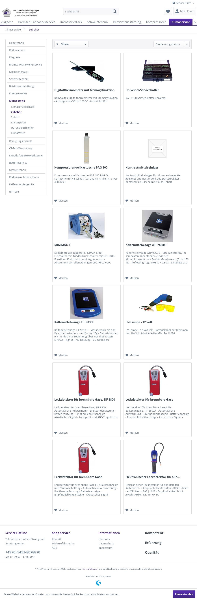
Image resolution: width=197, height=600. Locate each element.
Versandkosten (90, 568)
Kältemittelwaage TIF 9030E (74, 322)
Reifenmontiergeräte (21, 184)
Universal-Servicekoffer (142, 90)
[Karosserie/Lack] (71, 22)
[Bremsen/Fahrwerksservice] (37, 22)
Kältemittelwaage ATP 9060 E (146, 245)
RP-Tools (14, 191)
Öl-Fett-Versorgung (20, 148)
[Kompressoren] (156, 22)
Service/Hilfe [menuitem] (182, 3)
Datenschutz (106, 543)
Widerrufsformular (63, 543)
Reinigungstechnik (20, 141)
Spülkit (15, 117)
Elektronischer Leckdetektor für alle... (152, 477)
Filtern (62, 44)
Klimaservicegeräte (22, 106)
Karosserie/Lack (18, 71)
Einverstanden (184, 594)
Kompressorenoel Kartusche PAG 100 (80, 167)
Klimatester (18, 133)
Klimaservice (17, 100)
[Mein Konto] (185, 11)
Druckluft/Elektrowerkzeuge (26, 155)
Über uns (104, 539)
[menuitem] (90, 11)
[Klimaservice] (180, 22)
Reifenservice (17, 50)
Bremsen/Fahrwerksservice (25, 64)
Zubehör (16, 112)
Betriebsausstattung (21, 86)
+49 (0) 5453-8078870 (22, 552)
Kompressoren (18, 93)
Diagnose (14, 57)
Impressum (105, 547)
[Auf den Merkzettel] (61, 123)
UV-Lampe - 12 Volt (138, 322)
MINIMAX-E (62, 245)
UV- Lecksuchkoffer (22, 127)
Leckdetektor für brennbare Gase (149, 400)
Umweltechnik (17, 170)
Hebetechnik (16, 43)
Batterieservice (18, 162)
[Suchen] (114, 11)
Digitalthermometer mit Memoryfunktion (84, 90)
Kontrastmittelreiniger (141, 167)
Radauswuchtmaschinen (24, 177)
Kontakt (56, 539)
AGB (54, 547)
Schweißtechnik (18, 79)
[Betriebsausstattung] (127, 22)
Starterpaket (18, 122)
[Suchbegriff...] (90, 11)
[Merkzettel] (168, 11)
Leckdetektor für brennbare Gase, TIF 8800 (84, 400)
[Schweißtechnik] (98, 22)
